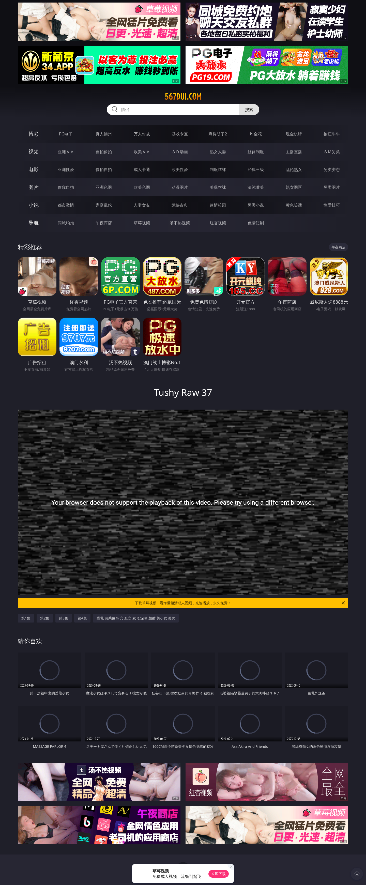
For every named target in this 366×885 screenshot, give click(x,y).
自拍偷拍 (104, 151)
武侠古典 (180, 205)
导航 (33, 222)
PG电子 (65, 134)
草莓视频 (142, 223)
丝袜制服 (256, 151)
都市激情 (66, 205)
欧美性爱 (180, 169)
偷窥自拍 (66, 187)
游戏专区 (180, 134)
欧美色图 (142, 187)
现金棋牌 (294, 134)
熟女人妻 (218, 151)
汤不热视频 (180, 223)
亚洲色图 (104, 187)
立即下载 (218, 873)
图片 (33, 187)
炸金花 (256, 134)
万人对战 (142, 134)
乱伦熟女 (294, 169)
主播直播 (294, 151)
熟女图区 (294, 187)
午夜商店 (104, 223)
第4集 (82, 618)
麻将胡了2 (217, 134)
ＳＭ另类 (332, 151)
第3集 (63, 618)
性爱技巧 (332, 205)
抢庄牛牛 (332, 134)
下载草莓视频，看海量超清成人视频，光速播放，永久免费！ (240, 603)
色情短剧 (256, 223)
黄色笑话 (294, 205)
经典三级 (256, 169)
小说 (33, 204)
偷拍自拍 (104, 169)
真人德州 (104, 134)
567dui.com (183, 96)
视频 (33, 151)
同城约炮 (66, 223)
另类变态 (332, 169)
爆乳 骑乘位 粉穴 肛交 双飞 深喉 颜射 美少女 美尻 (136, 618)
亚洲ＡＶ (66, 151)
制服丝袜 (218, 169)
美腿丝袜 (218, 187)
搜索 (249, 109)
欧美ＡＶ (142, 151)
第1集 (25, 618)
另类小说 (256, 205)
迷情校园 (218, 205)
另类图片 (332, 187)
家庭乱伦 (104, 205)
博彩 (33, 133)
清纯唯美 (256, 187)
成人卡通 (142, 169)
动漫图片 (180, 187)
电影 (33, 169)
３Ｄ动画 (180, 151)
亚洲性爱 (66, 169)
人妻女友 (142, 205)
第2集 (44, 618)
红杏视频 (218, 223)
